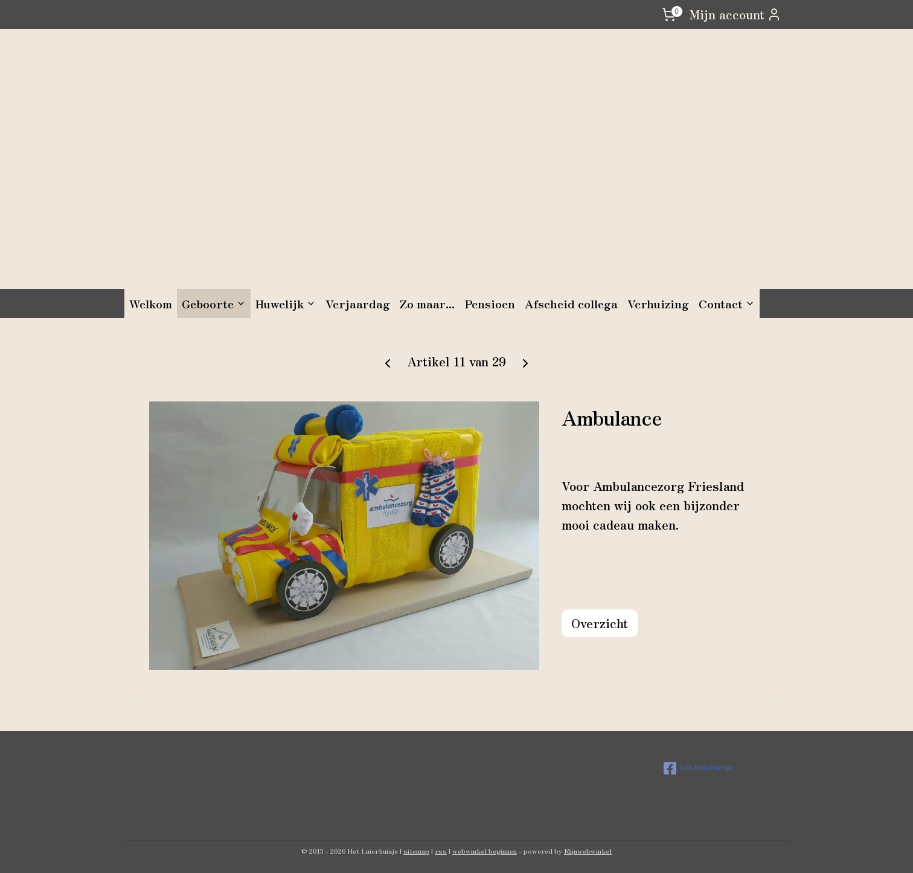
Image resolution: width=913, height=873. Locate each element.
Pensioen (489, 303)
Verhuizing (658, 303)
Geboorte (214, 303)
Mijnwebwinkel (588, 850)
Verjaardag (357, 303)
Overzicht (599, 623)
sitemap (416, 850)
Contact (727, 303)
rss (441, 850)
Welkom (150, 303)
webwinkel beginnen (484, 850)
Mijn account (735, 14)
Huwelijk (285, 303)
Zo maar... (427, 303)
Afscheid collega (571, 303)
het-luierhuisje (699, 768)
